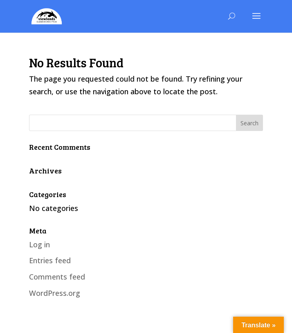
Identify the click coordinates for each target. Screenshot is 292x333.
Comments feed (57, 277)
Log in (39, 244)
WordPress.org (54, 293)
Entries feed (50, 260)
